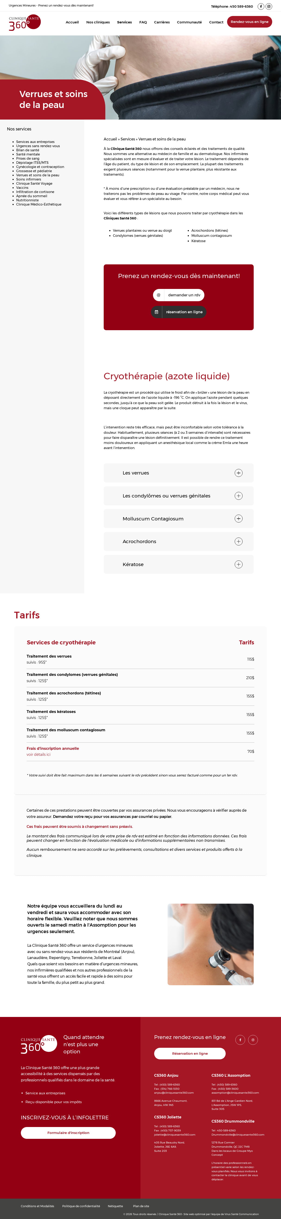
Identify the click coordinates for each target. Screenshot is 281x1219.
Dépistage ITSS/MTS (32, 163)
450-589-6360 (226, 1130)
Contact (216, 22)
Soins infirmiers (28, 179)
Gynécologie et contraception (40, 167)
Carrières (162, 22)
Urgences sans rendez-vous (38, 146)
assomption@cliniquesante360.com (235, 1092)
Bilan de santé (27, 150)
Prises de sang (27, 158)
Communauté (189, 22)
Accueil (72, 22)
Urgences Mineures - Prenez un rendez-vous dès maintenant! (51, 5)
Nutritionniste (27, 200)
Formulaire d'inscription (68, 1132)
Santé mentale (28, 154)
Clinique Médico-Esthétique (38, 204)
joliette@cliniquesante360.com (174, 1134)
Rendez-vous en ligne (250, 21)
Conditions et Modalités (37, 1206)
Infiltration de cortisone (35, 192)
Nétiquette (115, 1206)
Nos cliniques (98, 22)
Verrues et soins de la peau (37, 175)
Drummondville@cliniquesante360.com (238, 1134)
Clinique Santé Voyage (34, 183)
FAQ (143, 22)
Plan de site (141, 1206)
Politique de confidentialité (81, 1206)
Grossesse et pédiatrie (34, 171)
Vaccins (22, 188)
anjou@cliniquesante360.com (174, 1092)
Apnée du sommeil (31, 196)
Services (124, 22)
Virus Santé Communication (242, 1214)
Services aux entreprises (35, 142)
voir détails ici (38, 754)
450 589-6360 (241, 6)
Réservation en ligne (190, 1053)
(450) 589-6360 (170, 1084)
